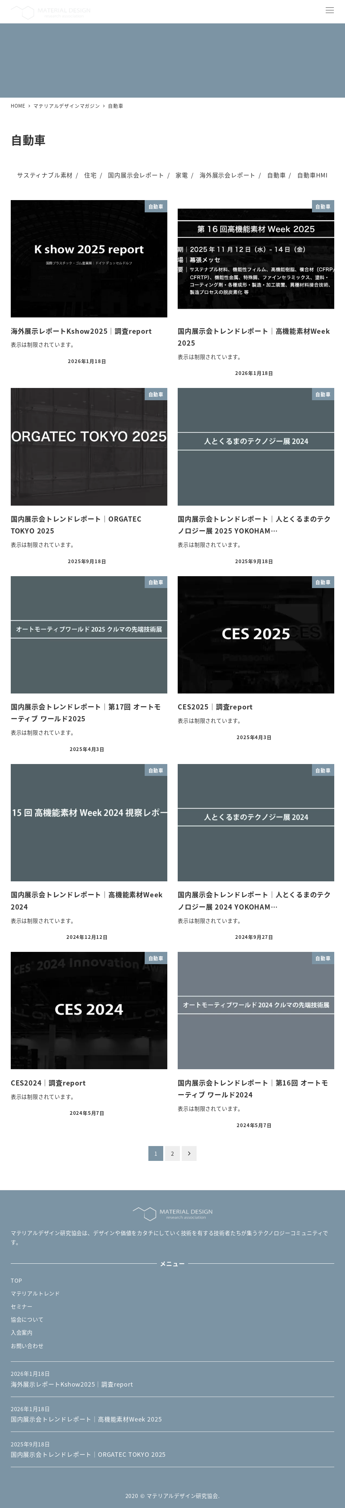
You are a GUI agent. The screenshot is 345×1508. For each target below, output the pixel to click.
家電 (181, 174)
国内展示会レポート (136, 174)
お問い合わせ (27, 1345)
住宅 (90, 174)
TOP (16, 1280)
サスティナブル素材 (45, 174)
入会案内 (22, 1332)
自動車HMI (312, 174)
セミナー (22, 1306)
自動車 (276, 174)
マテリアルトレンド (35, 1293)
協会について (27, 1319)
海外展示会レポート (228, 174)
